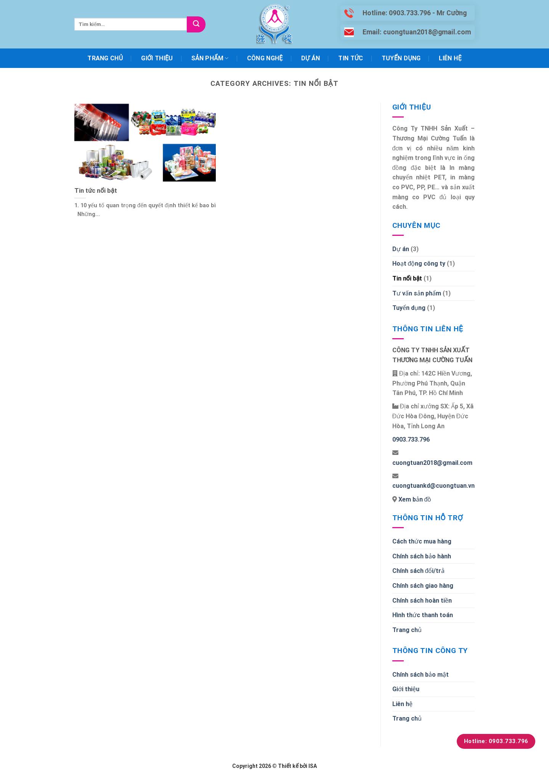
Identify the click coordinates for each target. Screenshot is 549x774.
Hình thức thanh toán (422, 615)
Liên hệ (450, 58)
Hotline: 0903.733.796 (496, 741)
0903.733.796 (411, 439)
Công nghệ (265, 58)
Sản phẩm (210, 58)
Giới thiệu (157, 58)
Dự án (310, 58)
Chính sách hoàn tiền (422, 600)
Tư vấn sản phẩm (416, 293)
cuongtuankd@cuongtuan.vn (433, 485)
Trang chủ (105, 58)
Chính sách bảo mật (420, 674)
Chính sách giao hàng (422, 585)
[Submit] (196, 24)
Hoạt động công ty (419, 263)
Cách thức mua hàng (421, 541)
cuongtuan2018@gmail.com (432, 462)
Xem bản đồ (414, 499)
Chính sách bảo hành (421, 556)
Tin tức (350, 58)
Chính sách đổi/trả (418, 570)
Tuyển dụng (401, 58)
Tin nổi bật (407, 278)
